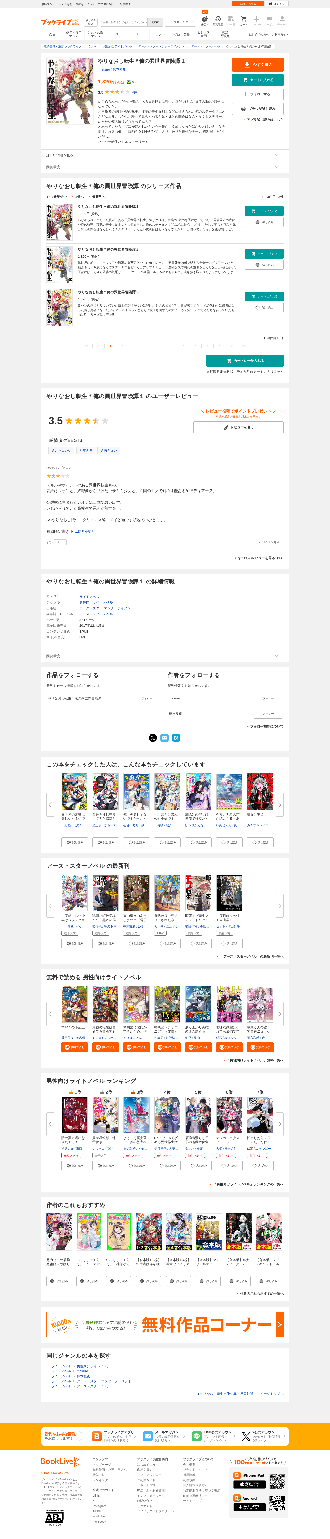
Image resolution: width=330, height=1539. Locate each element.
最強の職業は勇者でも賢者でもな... (104, 1031)
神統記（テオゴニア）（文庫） (166, 1029)
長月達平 (160, 1148)
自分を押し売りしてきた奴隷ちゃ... (104, 818)
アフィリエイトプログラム (155, 1511)
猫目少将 (191, 926)
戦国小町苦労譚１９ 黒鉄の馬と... (104, 920)
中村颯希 (129, 926)
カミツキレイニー (259, 825)
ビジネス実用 (203, 34)
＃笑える (86, 450)
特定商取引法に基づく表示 (201, 1490)
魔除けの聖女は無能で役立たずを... (197, 818)
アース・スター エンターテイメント (106, 608)
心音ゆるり (131, 825)
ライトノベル (89, 597)
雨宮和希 (253, 1038)
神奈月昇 (231, 1148)
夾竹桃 (97, 926)
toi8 (140, 926)
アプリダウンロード (151, 1475)
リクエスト (144, 1506)
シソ (234, 1038)
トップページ (102, 1464)
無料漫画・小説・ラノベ (110, 1470)
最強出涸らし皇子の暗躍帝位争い (197, 1142)
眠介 (169, 825)
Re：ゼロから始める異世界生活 (166, 1140)
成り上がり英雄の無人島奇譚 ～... (197, 1031)
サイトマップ (192, 1501)
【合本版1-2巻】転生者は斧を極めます (148, 1264)
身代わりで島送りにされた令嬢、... (166, 920)
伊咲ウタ (147, 825)
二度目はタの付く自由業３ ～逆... (228, 920)
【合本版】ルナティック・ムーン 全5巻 (237, 1264)
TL (138, 34)
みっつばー (263, 1148)
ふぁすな (172, 926)
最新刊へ (98, 197)
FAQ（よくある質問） (152, 1490)
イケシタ (82, 926)
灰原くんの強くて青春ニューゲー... (258, 1031)
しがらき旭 (114, 1038)
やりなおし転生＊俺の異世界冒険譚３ (108, 292)
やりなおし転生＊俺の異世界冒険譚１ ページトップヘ (240, 1394)
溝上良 (97, 825)
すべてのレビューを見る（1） (261, 558)
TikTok (97, 1511)
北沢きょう (80, 825)
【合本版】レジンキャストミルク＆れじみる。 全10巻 (269, 1266)
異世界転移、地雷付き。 (104, 1140)
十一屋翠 (67, 926)
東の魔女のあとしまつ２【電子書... (135, 920)
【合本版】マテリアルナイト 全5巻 (207, 1264)
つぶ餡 (66, 825)
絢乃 (188, 1038)
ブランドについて (195, 1470)
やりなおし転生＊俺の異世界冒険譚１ (108, 207)
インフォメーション (151, 1496)
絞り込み (91, 22)
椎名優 (80, 1038)
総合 (52, 34)
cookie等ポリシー (195, 1496)
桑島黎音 (206, 926)
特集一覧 (99, 1475)
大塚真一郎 (176, 1148)
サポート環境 (146, 1485)
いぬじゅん (224, 825)
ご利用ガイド (280, 34)
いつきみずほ (101, 1148)
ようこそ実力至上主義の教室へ (135, 1140)
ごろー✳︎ (110, 825)
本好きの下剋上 (73, 1027)
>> (244, 346)
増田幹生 (234, 926)
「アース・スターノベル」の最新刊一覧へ (252, 956)
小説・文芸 (182, 34)
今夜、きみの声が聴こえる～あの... (228, 818)
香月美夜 (67, 1038)
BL (117, 34)
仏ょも (220, 926)
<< (86, 346)
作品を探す (144, 1470)
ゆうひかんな (194, 825)
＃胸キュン (108, 450)
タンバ (189, 1148)
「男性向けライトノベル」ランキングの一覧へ (248, 1184)
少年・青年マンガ (73, 34)
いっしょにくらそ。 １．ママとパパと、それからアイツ (88, 1266)
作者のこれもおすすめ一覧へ (262, 1294)
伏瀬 (250, 1148)
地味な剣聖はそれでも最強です (228, 1029)
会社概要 (189, 1464)
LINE (96, 1495)
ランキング (100, 1480)
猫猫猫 (117, 1148)
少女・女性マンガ (95, 34)
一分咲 (158, 825)
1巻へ (79, 197)
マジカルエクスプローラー (228, 1140)
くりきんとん (132, 1038)
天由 (197, 1038)
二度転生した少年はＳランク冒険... (73, 920)
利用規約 (189, 1480)
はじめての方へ (259, 34)
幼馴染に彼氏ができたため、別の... (135, 1031)
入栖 (219, 1148)
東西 (79, 1148)
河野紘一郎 (173, 1038)
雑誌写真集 (225, 34)
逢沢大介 (67, 1148)
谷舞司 (158, 1038)
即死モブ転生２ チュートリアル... (198, 918)
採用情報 (189, 1475)
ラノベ (160, 34)
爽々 (237, 825)
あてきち (98, 1038)
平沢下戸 (110, 926)
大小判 (158, 926)
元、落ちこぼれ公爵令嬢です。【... (166, 818)
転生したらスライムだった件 (258, 1140)
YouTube (99, 1516)
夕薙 (200, 1148)
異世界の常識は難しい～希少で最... (73, 818)
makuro (104, 69)
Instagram (99, 1506)
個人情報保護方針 (195, 1485)
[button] (74, 842)
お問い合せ (144, 1501)
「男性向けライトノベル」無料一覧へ (255, 1060)
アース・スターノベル (96, 614)
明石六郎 (222, 1038)
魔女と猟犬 (255, 814)
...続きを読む (85, 532)
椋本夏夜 (119, 69)
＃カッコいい (61, 450)
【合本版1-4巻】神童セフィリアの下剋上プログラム (178, 1266)
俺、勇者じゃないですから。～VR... (135, 818)
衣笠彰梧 (129, 1148)
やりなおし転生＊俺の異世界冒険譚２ (108, 249)
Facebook (99, 1521)
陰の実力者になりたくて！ (73, 1140)
